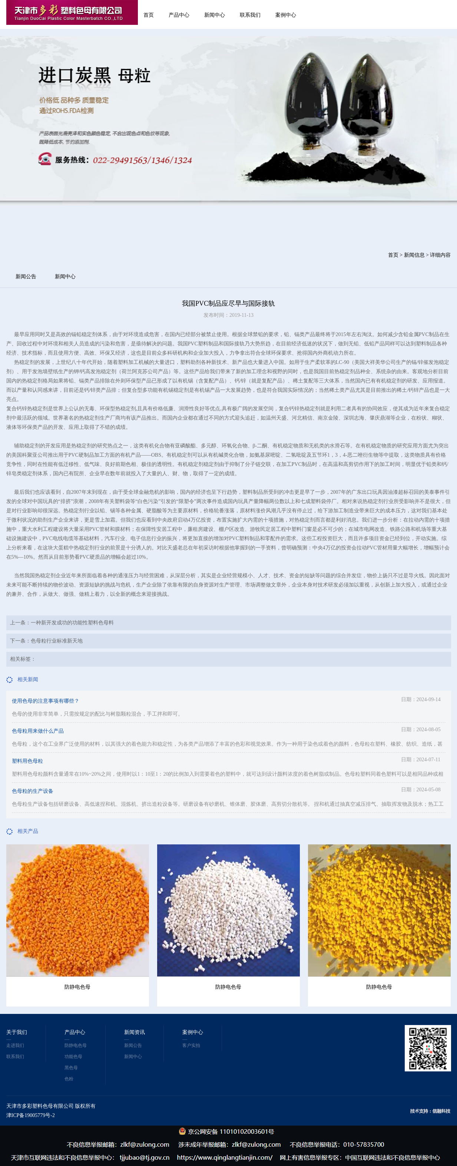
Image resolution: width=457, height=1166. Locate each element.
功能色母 (73, 1056)
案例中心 (285, 15)
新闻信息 (414, 255)
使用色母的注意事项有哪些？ (45, 701)
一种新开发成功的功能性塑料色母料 (72, 622)
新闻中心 (214, 15)
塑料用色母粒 (27, 761)
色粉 (68, 1078)
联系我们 (250, 15)
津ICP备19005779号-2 (30, 1115)
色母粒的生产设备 (32, 791)
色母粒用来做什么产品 (38, 731)
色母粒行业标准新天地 (57, 641)
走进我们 (15, 1045)
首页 (148, 15)
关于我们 (16, 1032)
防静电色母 (77, 987)
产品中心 (179, 15)
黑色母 (71, 1067)
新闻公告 (26, 276)
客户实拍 (191, 1045)
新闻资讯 (134, 1032)
